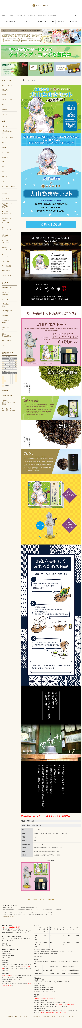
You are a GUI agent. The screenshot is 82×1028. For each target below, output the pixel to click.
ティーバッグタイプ (7, 135)
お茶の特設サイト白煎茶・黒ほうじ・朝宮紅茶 (8, 399)
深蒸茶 (4, 169)
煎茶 (3, 159)
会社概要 (10, 1013)
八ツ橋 (45, 15)
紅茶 (3, 178)
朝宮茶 (4, 145)
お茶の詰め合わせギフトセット (8, 129)
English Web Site (7, 392)
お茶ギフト (20, 15)
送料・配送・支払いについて (23, 1013)
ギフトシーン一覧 (7, 82)
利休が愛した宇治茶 (6, 318)
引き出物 (4, 106)
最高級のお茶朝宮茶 (6, 325)
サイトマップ (70, 1013)
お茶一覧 (4, 123)
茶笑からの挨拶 (6, 338)
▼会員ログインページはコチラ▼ (10, 914)
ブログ (51, 20)
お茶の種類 (5, 313)
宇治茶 (40, 15)
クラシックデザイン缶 (8, 183)
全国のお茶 (5, 154)
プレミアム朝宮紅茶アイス (6, 232)
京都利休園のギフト (10, 20)
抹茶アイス (13, 15)
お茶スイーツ (26, 20)
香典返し (4, 102)
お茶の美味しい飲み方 (6, 302)
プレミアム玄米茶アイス (6, 239)
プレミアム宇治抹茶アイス (6, 210)
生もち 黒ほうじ (6, 268)
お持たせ (4, 111)
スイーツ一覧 (6, 195)
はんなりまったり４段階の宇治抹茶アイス (7, 202)
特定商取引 (36, 1013)
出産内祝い (5, 87)
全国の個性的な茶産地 (6, 332)
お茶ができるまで (7, 308)
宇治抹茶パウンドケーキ (6, 245)
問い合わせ (61, 20)
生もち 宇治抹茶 (6, 263)
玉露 (3, 164)
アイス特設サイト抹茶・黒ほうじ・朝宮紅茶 (8, 408)
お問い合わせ (61, 1013)
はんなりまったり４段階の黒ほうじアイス (7, 217)
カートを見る (74, 20)
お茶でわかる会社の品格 (6, 290)
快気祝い (4, 92)
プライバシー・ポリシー (48, 1013)
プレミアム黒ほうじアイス (6, 225)
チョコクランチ (6, 258)
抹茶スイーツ (33, 15)
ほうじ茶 (26, 15)
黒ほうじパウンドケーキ (6, 252)
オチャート (5, 296)
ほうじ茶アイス (52, 15)
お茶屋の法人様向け (7, 97)
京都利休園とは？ (7, 285)
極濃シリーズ (39, 20)
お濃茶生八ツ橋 (6, 273)
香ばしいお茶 (6, 149)
